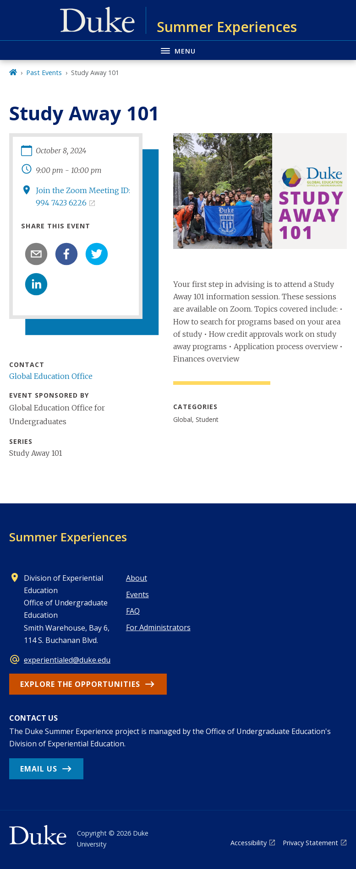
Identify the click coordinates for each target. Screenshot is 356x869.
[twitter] (96, 254)
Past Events (44, 72)
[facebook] (66, 254)
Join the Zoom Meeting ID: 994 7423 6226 (83, 196)
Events (137, 594)
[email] (36, 254)
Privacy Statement (310, 842)
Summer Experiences (68, 537)
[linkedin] (36, 284)
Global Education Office (51, 376)
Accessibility (248, 842)
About (136, 578)
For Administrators (158, 627)
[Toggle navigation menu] (178, 50)
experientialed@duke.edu (67, 660)
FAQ (133, 611)
